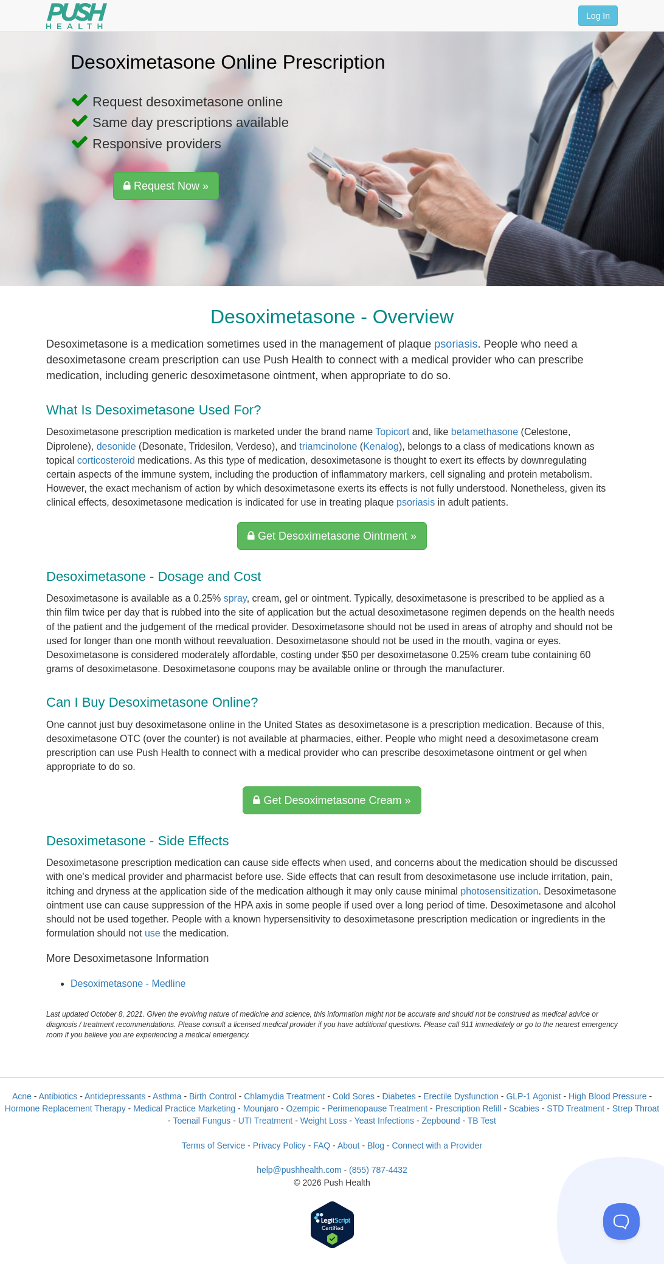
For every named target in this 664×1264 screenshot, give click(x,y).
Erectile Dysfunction (461, 1096)
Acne (22, 1096)
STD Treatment (575, 1108)
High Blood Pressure (607, 1096)
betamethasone (484, 432)
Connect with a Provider (437, 1145)
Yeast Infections (384, 1120)
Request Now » (166, 186)
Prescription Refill (468, 1108)
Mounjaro (260, 1108)
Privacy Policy (279, 1145)
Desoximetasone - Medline (128, 983)
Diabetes (398, 1096)
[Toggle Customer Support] (621, 1221)
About (348, 1145)
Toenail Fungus (201, 1120)
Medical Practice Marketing (184, 1108)
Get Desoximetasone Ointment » (332, 536)
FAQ (321, 1145)
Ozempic (303, 1108)
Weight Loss (323, 1120)
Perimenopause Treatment (377, 1108)
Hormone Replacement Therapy (65, 1108)
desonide (116, 446)
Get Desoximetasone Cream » (331, 800)
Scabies (524, 1108)
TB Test (482, 1120)
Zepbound (440, 1120)
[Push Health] (76, 16)
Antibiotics (58, 1096)
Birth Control (213, 1096)
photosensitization (499, 891)
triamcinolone (328, 446)
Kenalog (381, 446)
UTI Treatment (265, 1120)
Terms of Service (213, 1145)
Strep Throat (636, 1108)
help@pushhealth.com (299, 1170)
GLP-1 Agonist (533, 1096)
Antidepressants (115, 1096)
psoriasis (455, 344)
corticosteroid (106, 460)
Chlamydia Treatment (284, 1096)
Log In (598, 16)
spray (235, 598)
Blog (375, 1145)
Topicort (392, 432)
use (153, 933)
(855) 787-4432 (378, 1170)
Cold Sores (354, 1096)
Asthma (167, 1096)
